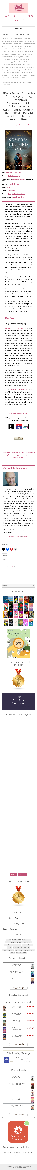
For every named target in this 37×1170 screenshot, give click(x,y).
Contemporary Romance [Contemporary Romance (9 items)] (13, 942)
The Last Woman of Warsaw (16, 1083)
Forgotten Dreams (16, 1090)
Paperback (11, 190)
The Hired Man (17, 1020)
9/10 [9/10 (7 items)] (23, 939)
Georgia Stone (17, 965)
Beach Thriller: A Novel (16, 1105)
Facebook (18, 536)
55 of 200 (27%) (26, 1061)
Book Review (19, 566)
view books (30, 1063)
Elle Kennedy (17, 1099)
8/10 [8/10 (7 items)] (19, 939)
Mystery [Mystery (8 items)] (26, 947)
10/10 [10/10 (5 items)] (28, 939)
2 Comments (30, 125)
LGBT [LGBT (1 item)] (10, 947)
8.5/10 (12, 566)
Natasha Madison (17, 1007)
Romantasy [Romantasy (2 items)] (18, 950)
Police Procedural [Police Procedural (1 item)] (8, 950)
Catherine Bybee (17, 972)
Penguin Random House (16, 194)
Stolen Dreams (17, 1006)
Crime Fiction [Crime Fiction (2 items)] (27, 942)
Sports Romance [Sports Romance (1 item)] (29, 950)
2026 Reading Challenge (18, 1053)
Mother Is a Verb (17, 1013)
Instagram (25, 536)
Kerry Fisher (17, 1077)
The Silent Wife (16, 1076)
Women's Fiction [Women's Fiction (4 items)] (21, 953)
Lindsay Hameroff (17, 1036)
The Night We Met (17, 1028)
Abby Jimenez (17, 1029)
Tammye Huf (17, 980)
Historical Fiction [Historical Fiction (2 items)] (27, 945)
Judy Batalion (17, 1084)
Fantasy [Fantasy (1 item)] (18, 945)
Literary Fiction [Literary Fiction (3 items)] (17, 947)
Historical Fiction (14, 184)
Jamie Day (17, 1106)
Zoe (11, 1058)
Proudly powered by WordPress (15, 1166)
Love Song (16, 1098)
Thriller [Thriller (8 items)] (12, 953)
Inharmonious (16, 978)
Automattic (22, 1168)
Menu (19, 28)
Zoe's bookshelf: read (18, 1002)
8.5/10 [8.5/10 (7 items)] (14, 939)
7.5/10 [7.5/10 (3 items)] (9, 939)
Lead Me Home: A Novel (16, 971)
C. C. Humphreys (14, 176)
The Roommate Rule (16, 964)
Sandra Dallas (18, 1021)
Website (11, 536)
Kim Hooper (17, 1014)
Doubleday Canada (18, 179)
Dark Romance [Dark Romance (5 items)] (9, 945)
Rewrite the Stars (17, 1035)
